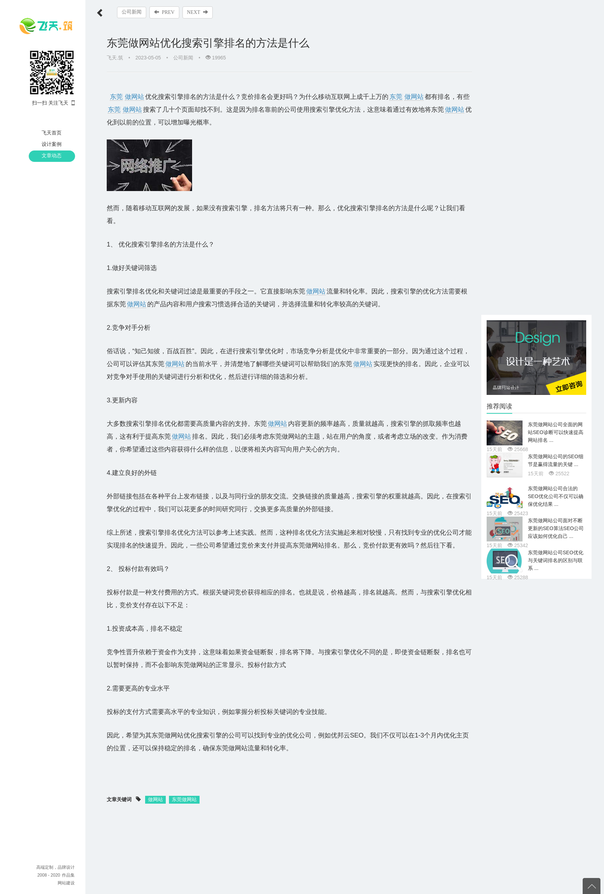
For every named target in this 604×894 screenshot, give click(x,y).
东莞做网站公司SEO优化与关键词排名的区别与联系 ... (555, 560)
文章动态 (52, 155)
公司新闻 (132, 12)
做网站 (134, 96)
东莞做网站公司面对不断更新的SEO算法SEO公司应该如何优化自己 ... (556, 528)
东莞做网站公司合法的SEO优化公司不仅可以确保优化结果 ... (555, 496)
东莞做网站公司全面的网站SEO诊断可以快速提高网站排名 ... (555, 432)
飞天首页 (52, 133)
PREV (164, 12)
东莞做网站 (184, 799)
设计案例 (52, 144)
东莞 (116, 96)
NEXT (197, 12)
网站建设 (66, 882)
